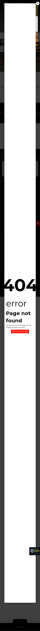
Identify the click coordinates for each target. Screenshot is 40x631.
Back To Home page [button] (20, 331)
